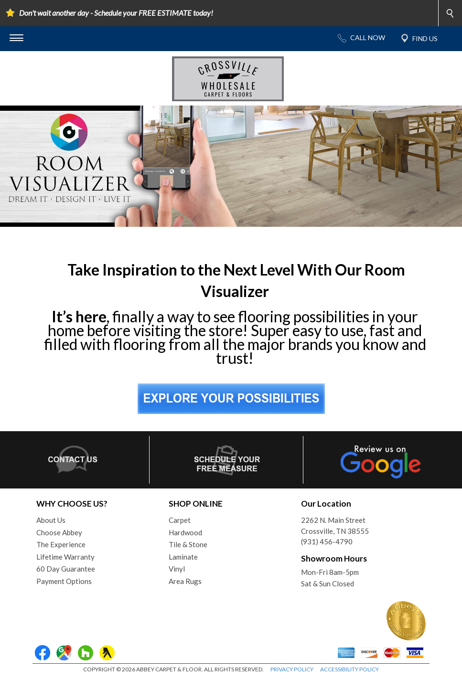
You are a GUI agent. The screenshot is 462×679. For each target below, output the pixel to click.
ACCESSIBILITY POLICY (349, 669)
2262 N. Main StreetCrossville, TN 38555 (335, 525)
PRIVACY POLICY (291, 669)
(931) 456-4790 (327, 541)
